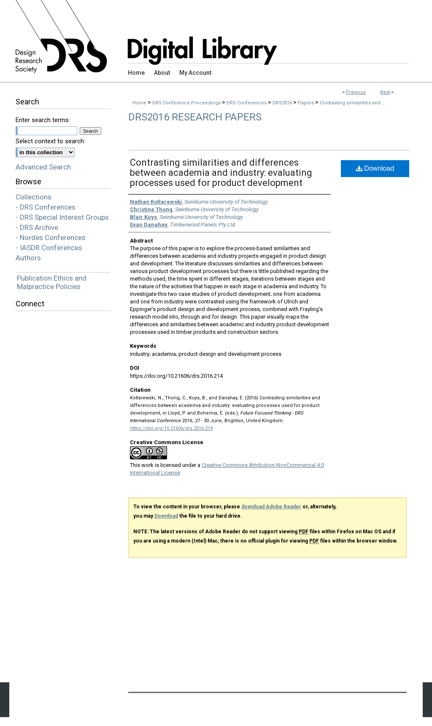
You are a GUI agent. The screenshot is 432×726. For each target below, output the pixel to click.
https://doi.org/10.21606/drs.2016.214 (171, 428)
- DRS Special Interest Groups (62, 217)
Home (139, 103)
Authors (28, 258)
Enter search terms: (43, 120)
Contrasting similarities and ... (353, 103)
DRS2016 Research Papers (195, 117)
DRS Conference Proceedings (187, 103)
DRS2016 (283, 103)
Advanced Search (43, 167)
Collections (33, 197)
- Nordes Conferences (51, 237)
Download (375, 168)
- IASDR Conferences (49, 247)
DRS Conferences (247, 103)
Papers (306, 103)
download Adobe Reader (271, 507)
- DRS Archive (37, 227)
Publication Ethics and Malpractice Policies (51, 282)
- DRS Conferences (46, 207)
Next (385, 92)
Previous (356, 92)
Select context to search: (50, 141)
